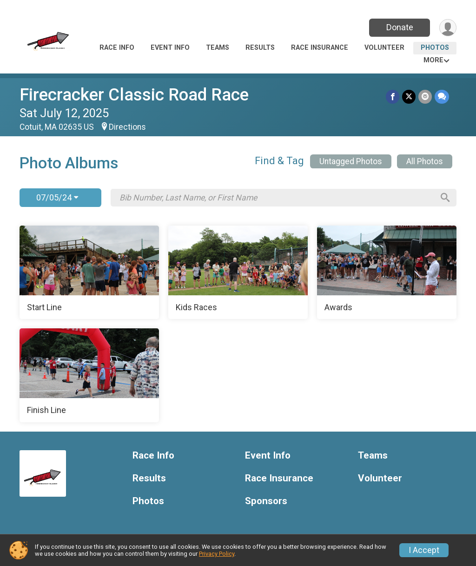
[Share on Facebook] (392, 96)
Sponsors (266, 501)
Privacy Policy (216, 553)
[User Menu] (447, 27)
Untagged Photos (350, 161)
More (433, 60)
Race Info (116, 48)
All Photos (424, 161)
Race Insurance (319, 48)
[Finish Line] (89, 375)
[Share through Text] (442, 96)
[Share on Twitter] (409, 96)
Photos (435, 48)
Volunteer (384, 48)
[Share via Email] (425, 96)
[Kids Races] (238, 273)
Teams (217, 48)
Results (260, 48)
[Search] (445, 197)
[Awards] (386, 273)
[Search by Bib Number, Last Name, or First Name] (276, 197)
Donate (399, 27)
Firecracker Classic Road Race (134, 95)
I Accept (424, 550)
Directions (127, 127)
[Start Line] (89, 273)
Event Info (170, 48)
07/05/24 (57, 197)
